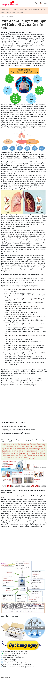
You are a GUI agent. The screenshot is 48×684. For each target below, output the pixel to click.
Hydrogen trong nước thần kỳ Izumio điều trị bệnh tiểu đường (23, 299)
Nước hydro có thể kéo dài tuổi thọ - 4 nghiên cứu (20, 351)
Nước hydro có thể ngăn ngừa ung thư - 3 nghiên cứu (21, 306)
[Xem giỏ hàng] (41, 3)
